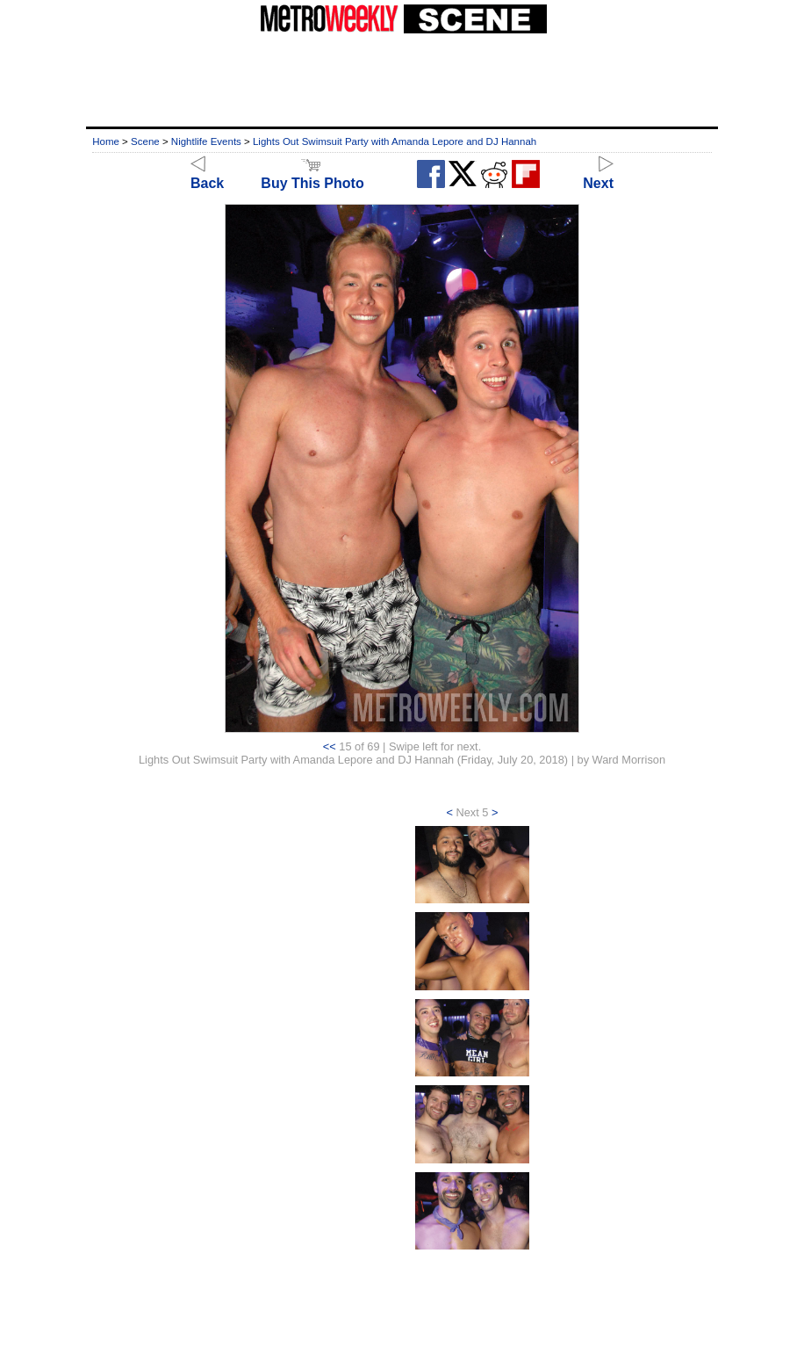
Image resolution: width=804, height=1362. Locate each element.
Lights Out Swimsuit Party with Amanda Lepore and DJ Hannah (394, 141)
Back (207, 175)
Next (598, 175)
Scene (145, 141)
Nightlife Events (206, 141)
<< (329, 746)
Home (105, 141)
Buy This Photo (312, 175)
